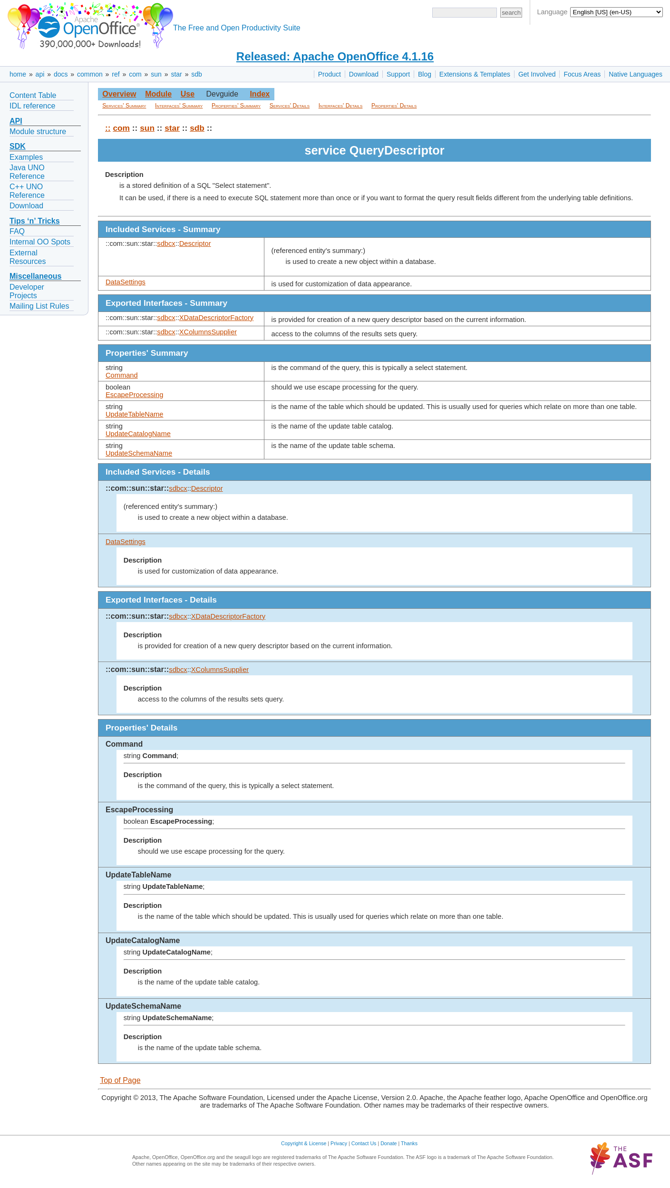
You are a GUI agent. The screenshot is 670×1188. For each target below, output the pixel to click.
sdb (196, 74)
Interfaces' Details (341, 105)
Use (187, 94)
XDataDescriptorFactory (216, 317)
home (18, 74)
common (90, 74)
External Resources (28, 257)
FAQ (17, 231)
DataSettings (126, 282)
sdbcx (166, 243)
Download (364, 74)
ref (115, 74)
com (135, 74)
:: (108, 128)
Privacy (338, 1143)
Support (398, 74)
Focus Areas (582, 74)
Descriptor (195, 243)
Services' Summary (124, 105)
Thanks (409, 1143)
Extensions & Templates (474, 74)
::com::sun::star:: (137, 488)
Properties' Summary (236, 105)
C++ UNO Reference (27, 191)
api (40, 74)
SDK (18, 146)
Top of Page (120, 1080)
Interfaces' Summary (179, 105)
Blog (424, 74)
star (176, 74)
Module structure (38, 131)
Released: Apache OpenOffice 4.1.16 (335, 56)
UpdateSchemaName (139, 453)
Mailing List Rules (39, 306)
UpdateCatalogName (138, 434)
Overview (119, 94)
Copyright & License (303, 1143)
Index (260, 94)
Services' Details (290, 105)
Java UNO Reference (27, 172)
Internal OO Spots (40, 242)
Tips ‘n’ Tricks (35, 221)
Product (329, 74)
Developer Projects (27, 291)
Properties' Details (394, 105)
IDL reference (32, 106)
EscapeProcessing (134, 395)
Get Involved (537, 74)
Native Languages (635, 74)
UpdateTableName (134, 414)
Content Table (33, 95)
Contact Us (364, 1143)
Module (158, 94)
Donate (388, 1143)
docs (61, 74)
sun (156, 74)
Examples (26, 157)
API (16, 121)
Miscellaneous (35, 276)
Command (122, 375)
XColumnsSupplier (208, 332)
